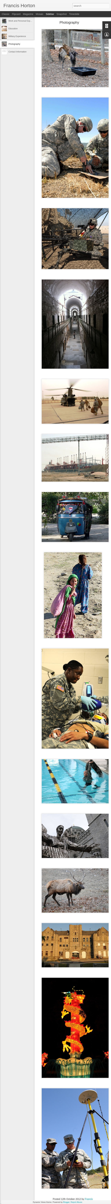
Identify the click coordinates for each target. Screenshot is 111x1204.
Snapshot (62, 14)
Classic (5, 14)
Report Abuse (76, 1202)
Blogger (66, 1202)
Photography (14, 44)
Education (13, 28)
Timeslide (74, 14)
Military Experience (17, 36)
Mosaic (39, 14)
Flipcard (16, 14)
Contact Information (17, 52)
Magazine (28, 14)
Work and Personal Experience (22, 21)
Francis (89, 1199)
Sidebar (50, 14)
